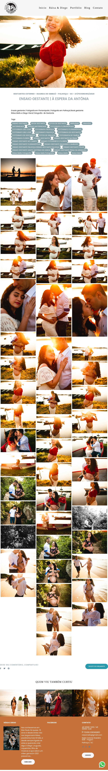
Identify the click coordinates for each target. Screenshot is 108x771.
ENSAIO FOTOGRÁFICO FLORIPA (54, 141)
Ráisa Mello (63, 153)
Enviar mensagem (92, 732)
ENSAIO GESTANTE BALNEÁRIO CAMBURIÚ (61, 144)
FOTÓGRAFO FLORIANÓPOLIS (69, 129)
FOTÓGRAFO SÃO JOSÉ (21, 132)
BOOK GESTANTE (38, 123)
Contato (98, 7)
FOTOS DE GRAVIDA (47, 135)
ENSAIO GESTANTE (19, 123)
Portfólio (76, 7)
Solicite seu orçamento (97, 666)
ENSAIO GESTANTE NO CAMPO (24, 141)
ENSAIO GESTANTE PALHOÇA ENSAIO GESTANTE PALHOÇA (35, 147)
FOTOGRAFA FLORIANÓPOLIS (62, 126)
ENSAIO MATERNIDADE (37, 126)
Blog (87, 7)
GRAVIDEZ (87, 123)
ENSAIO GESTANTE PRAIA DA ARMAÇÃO (70, 150)
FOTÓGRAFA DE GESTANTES (69, 132)
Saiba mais (28, 762)
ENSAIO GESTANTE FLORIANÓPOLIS (26, 144)
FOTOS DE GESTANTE (57, 123)
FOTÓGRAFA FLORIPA (20, 138)
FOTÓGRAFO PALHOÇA (44, 132)
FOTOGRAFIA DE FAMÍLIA (69, 135)
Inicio (42, 7)
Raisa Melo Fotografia (45, 153)
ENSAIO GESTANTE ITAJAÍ (74, 147)
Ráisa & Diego (58, 7)
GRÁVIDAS (74, 123)
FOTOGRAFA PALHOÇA (44, 129)
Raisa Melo (76, 153)
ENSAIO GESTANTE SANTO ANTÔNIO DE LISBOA (31, 150)
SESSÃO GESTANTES (42, 138)
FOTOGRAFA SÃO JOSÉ (21, 129)
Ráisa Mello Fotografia (21, 153)
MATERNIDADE (18, 126)
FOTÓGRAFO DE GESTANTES (23, 135)
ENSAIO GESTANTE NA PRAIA (65, 138)
